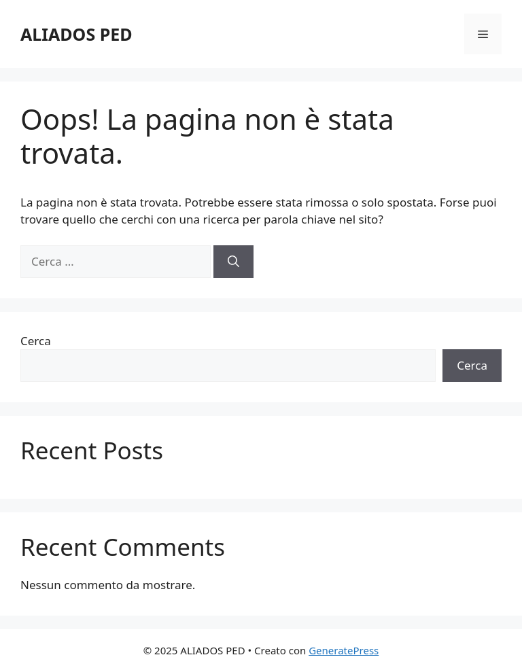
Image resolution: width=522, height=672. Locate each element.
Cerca (35, 341)
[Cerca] (233, 261)
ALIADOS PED (76, 34)
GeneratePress (344, 650)
